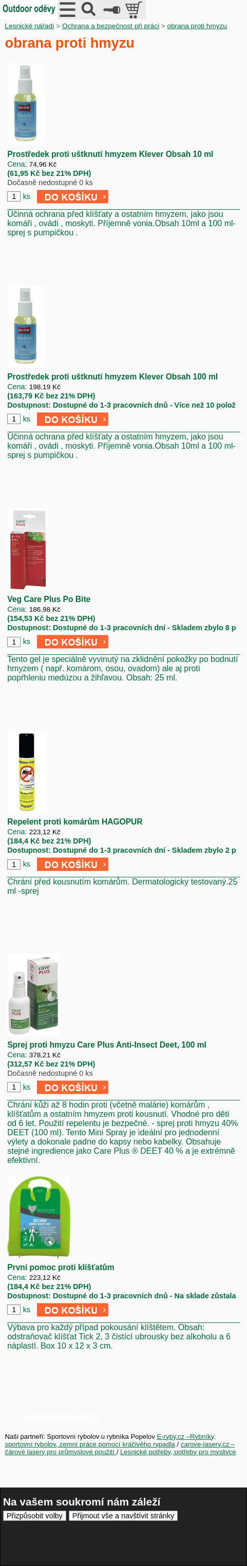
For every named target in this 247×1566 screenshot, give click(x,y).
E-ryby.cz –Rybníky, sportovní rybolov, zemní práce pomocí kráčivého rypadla (110, 1440)
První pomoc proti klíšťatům (61, 1267)
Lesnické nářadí (29, 26)
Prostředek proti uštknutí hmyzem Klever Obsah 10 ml (110, 154)
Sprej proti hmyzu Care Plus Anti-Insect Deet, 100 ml (106, 1044)
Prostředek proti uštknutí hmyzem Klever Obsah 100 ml (112, 376)
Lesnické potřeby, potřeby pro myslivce (178, 1452)
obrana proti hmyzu (197, 26)
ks (26, 196)
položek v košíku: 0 (135, 9)
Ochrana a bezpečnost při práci (110, 26)
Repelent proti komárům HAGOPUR (74, 821)
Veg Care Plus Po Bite (48, 599)
